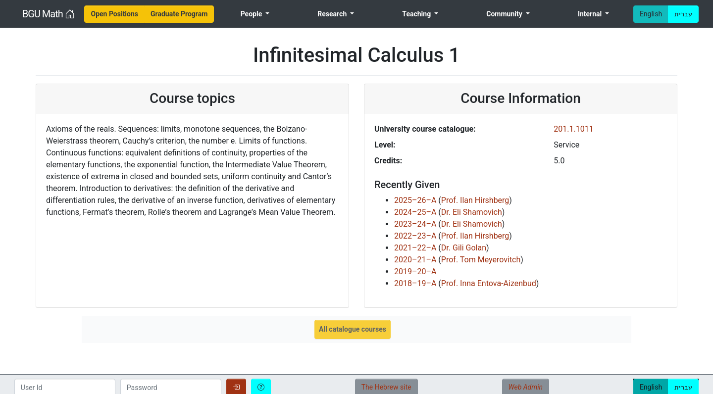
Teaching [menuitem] (417, 14)
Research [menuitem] (332, 14)
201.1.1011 (573, 129)
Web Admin (526, 387)
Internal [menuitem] (591, 14)
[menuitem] (114, 14)
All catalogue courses (352, 329)
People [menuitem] (252, 14)
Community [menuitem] (505, 14)
